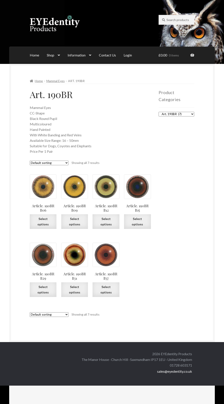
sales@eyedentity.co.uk (174, 371)
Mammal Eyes (55, 81)
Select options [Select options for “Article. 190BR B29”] (43, 289)
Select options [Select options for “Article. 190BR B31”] (74, 289)
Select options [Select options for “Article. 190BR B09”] (74, 221)
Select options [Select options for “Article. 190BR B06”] (43, 221)
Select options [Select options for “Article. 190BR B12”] (106, 221)
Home (34, 55)
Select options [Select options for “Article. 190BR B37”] (106, 289)
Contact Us (107, 55)
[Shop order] (49, 163)
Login (128, 55)
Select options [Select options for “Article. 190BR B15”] (137, 221)
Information (77, 55)
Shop (50, 55)
